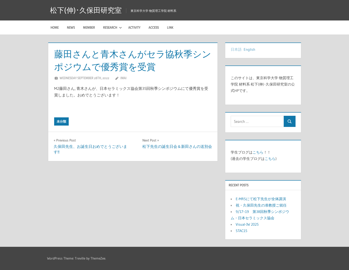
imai (123, 78)
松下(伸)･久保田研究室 (87, 10)
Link (170, 27)
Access (154, 27)
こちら (258, 152)
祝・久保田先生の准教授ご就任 (261, 205)
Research (112, 27)
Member (89, 27)
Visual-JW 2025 (249, 224)
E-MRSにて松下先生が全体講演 (261, 199)
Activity (134, 27)
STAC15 (241, 230)
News (71, 27)
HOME (55, 27)
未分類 (61, 121)
